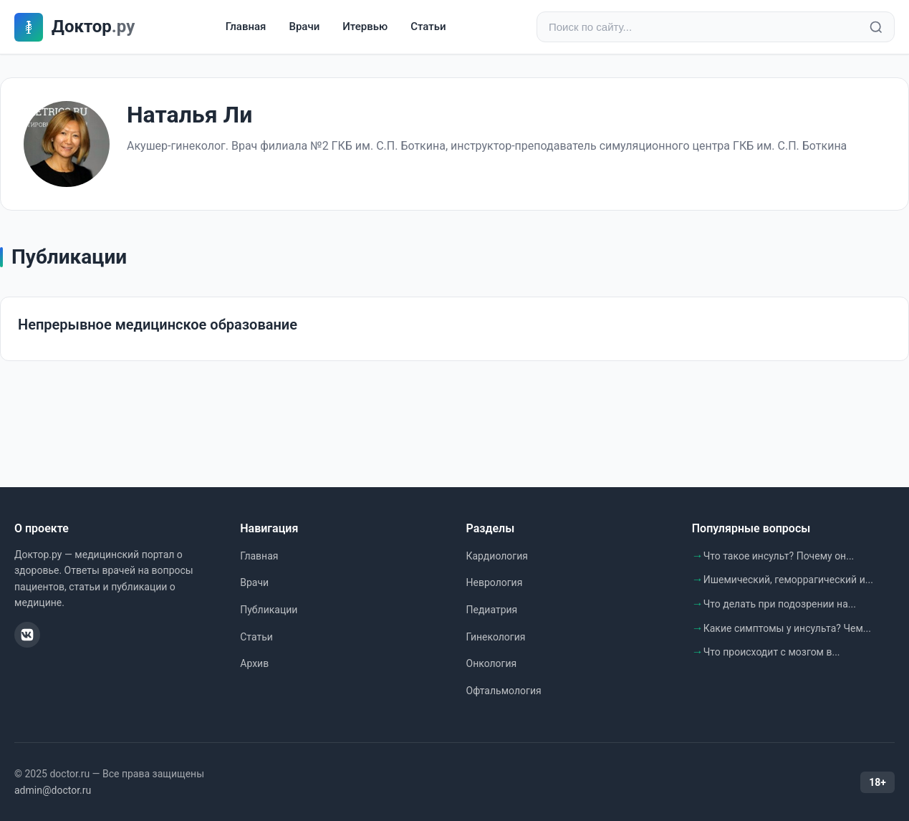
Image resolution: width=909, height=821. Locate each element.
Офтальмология (504, 690)
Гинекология (496, 637)
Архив (254, 663)
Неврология (494, 582)
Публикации (268, 609)
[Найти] (876, 27)
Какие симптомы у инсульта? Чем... (787, 628)
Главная (246, 26)
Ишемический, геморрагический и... (788, 579)
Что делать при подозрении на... (779, 604)
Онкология (491, 663)
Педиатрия (492, 609)
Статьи (428, 26)
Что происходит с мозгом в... (771, 652)
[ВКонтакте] (27, 635)
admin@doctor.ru (52, 790)
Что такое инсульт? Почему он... (779, 556)
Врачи (304, 26)
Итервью (365, 26)
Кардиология (497, 556)
